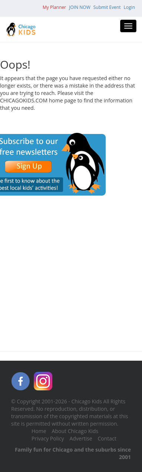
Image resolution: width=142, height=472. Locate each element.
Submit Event (107, 7)
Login (129, 7)
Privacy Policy (48, 438)
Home (39, 431)
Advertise (80, 438)
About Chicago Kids (75, 431)
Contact (107, 438)
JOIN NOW (79, 7)
